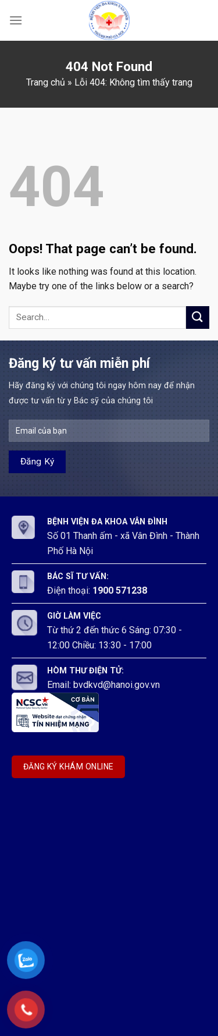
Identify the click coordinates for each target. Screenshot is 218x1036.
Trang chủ (45, 82)
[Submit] (197, 317)
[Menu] (16, 20)
